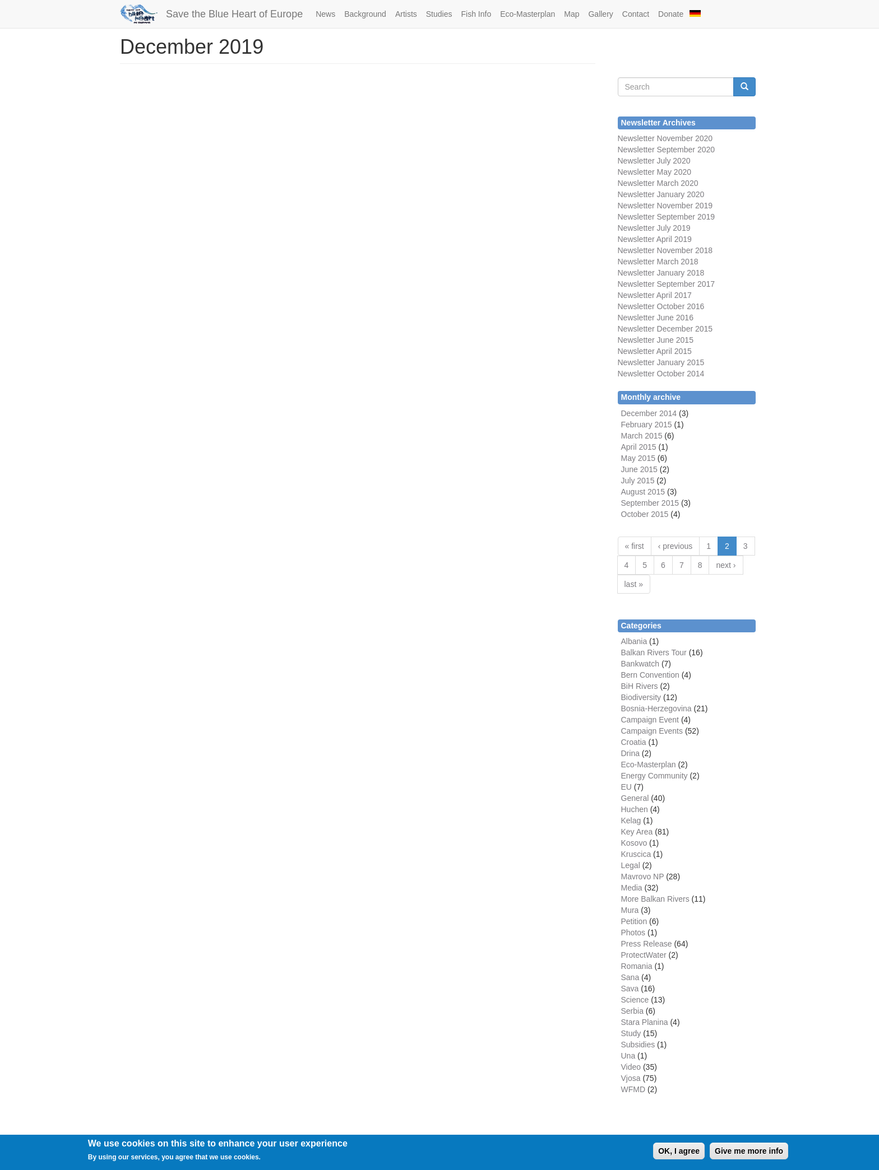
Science (635, 999)
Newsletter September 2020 (666, 149)
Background (365, 14)
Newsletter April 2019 (655, 239)
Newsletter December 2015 (665, 328)
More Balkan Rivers (655, 898)
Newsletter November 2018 (665, 250)
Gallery (600, 14)
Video (631, 1066)
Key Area (637, 831)
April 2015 (638, 446)
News (325, 14)
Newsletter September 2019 (666, 216)
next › (725, 565)
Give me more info (749, 1154)
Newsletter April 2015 (655, 351)
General (635, 798)
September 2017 (685, 283)
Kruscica (636, 854)
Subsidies (638, 1044)
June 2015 (639, 469)
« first (634, 546)
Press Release (646, 943)
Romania (637, 966)
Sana (630, 977)
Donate (670, 14)
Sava (630, 988)
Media (631, 887)
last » (633, 584)
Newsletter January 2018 (661, 272)
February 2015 (646, 424)
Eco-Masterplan (527, 14)
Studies (439, 14)
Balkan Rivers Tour (654, 652)
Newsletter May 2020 (655, 171)
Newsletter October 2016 (661, 306)
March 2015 (642, 435)
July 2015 (638, 480)
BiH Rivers (639, 686)
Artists (406, 14)
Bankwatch (640, 663)
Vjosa (631, 1078)
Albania (634, 641)
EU (626, 786)
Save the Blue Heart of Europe (234, 14)
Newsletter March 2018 (658, 261)
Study (631, 1033)
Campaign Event (650, 719)
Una (628, 1055)
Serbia (632, 1010)
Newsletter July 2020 (654, 160)
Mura (630, 910)
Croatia (633, 742)
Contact (635, 14)
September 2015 (650, 502)
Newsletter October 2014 (661, 373)
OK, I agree (679, 1154)
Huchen (634, 809)
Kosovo (634, 842)
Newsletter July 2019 (654, 227)
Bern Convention (650, 674)
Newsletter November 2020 (665, 138)
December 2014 (649, 413)
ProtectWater (644, 954)
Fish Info (476, 14)
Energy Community (654, 775)
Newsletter (636, 283)
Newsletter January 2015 (661, 362)
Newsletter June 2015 (655, 339)
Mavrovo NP (642, 876)
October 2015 (645, 514)
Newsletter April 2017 (655, 295)
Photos (633, 932)
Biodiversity (641, 697)
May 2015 (638, 458)
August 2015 (643, 491)
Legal (630, 865)
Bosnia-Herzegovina (656, 708)
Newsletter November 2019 (665, 205)
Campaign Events (652, 730)
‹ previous (675, 546)
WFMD (633, 1089)
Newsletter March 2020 (658, 183)
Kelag (631, 820)
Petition (634, 921)
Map (571, 14)
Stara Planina (644, 1022)
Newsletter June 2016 (655, 317)
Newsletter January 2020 (661, 194)
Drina (630, 753)
